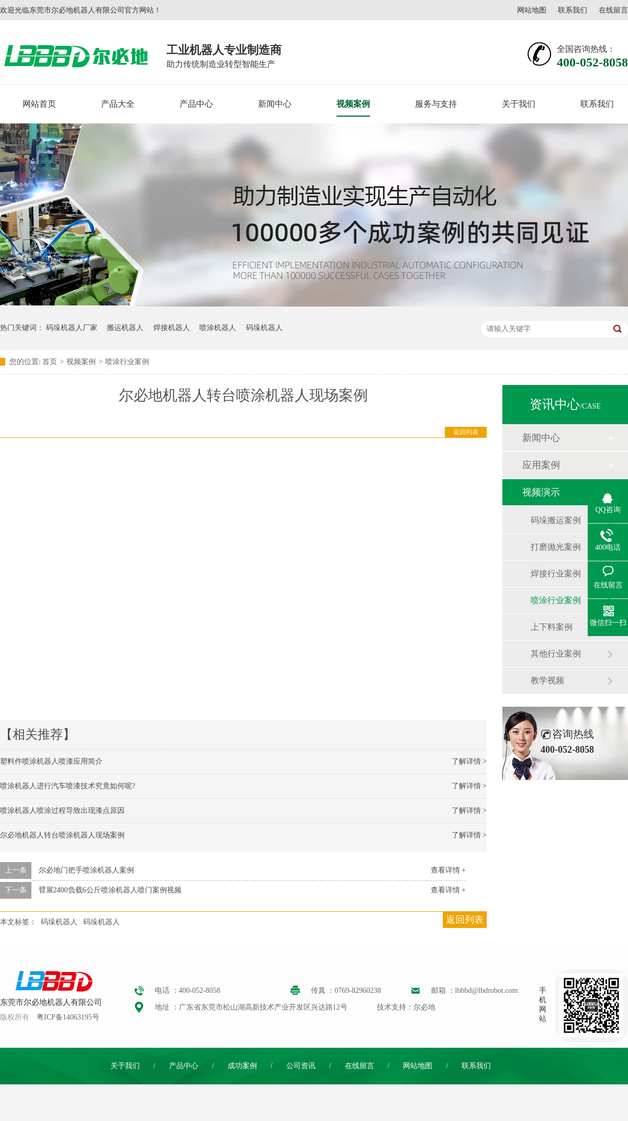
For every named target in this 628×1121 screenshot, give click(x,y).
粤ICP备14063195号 (68, 1017)
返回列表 (465, 432)
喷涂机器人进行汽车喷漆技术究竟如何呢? (67, 786)
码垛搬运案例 (556, 520)
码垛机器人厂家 (71, 328)
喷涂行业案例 (127, 362)
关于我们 (518, 103)
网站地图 (531, 10)
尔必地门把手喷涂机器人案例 (86, 870)
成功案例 (242, 1066)
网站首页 (39, 103)
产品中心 (196, 103)
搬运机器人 (125, 328)
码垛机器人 (264, 328)
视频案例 (353, 103)
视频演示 (541, 492)
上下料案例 (552, 626)
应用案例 (541, 465)
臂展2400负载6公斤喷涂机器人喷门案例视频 (110, 890)
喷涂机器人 (217, 328)
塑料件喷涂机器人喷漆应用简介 (51, 761)
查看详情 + (448, 870)
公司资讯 (301, 1066)
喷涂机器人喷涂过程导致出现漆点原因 (62, 810)
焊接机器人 (171, 328)
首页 (49, 362)
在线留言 (613, 10)
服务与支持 (436, 103)
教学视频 (547, 680)
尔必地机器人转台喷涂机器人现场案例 (62, 835)
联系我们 (572, 10)
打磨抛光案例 (556, 546)
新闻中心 (274, 103)
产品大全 (117, 103)
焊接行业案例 (556, 573)
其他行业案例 (556, 653)
